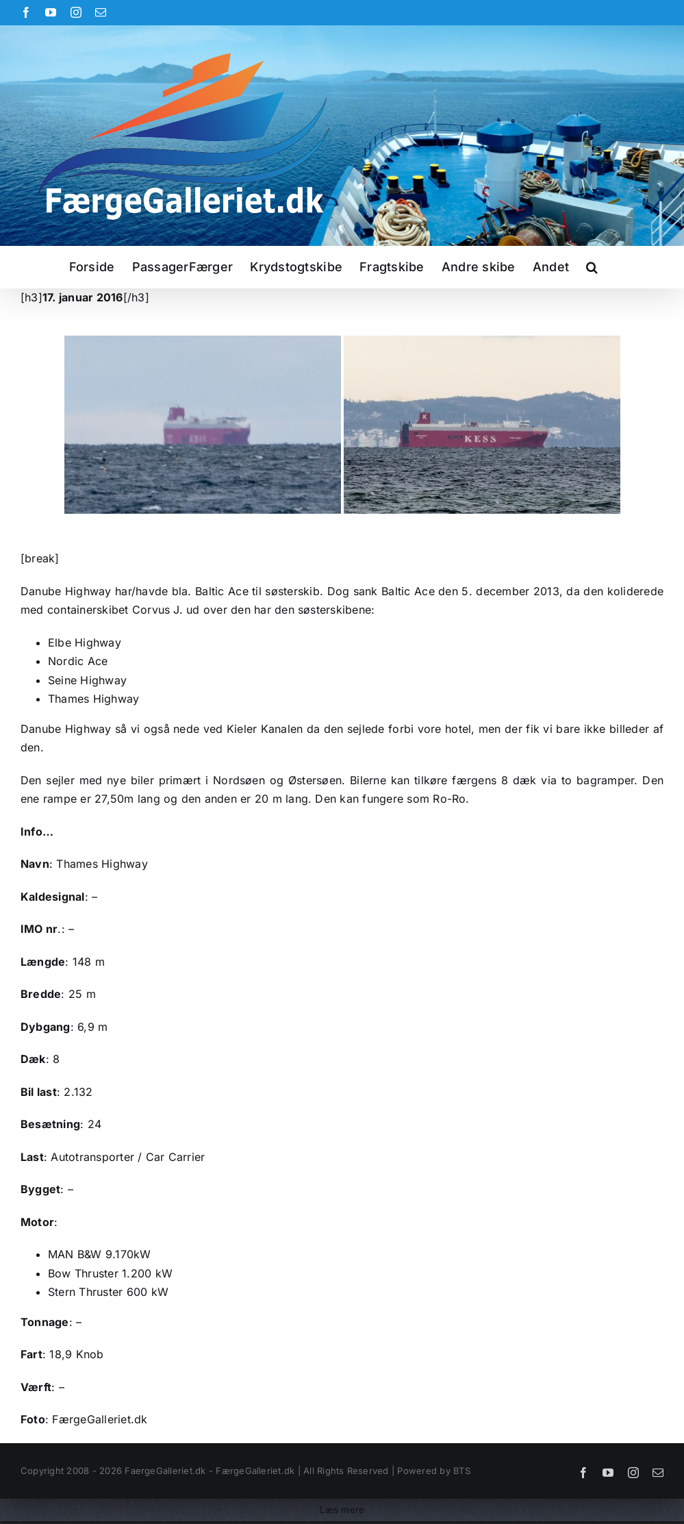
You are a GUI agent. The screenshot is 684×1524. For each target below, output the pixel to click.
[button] (592, 267)
